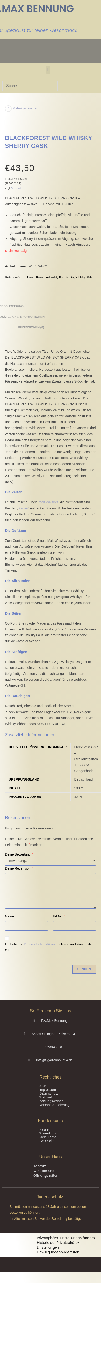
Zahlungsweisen (51, 1101)
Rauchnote (66, 277)
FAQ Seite (47, 1141)
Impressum (47, 1090)
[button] (48, 70)
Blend (31, 277)
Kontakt (39, 1166)
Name (10, 916)
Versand (16, 188)
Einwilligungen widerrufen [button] (58, 1252)
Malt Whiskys (48, 502)
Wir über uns (43, 1170)
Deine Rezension (19, 868)
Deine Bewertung (19, 854)
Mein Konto (47, 1137)
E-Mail (59, 916)
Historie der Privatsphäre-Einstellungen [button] (58, 1245)
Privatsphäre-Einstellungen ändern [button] (66, 1238)
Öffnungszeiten (45, 1175)
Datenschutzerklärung (40, 944)
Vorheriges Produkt (25, 108)
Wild (90, 277)
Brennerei (43, 277)
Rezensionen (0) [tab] (31, 327)
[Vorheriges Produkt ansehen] (8, 108)
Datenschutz (48, 1093)
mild (54, 277)
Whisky (81, 277)
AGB (42, 1086)
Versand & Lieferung (54, 1105)
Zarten (23, 508)
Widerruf (45, 1097)
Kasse (44, 1129)
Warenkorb (47, 1133)
